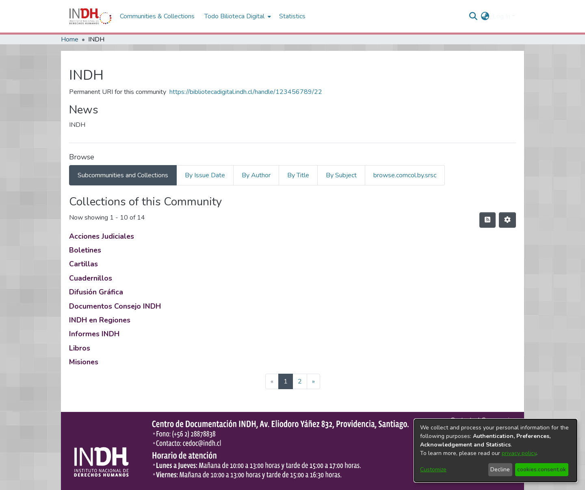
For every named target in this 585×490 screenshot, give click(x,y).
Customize (433, 469)
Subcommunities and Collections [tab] (123, 175)
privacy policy (519, 453)
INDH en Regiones (99, 320)
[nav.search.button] (473, 16)
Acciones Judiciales (101, 236)
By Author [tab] (256, 175)
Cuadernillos (90, 278)
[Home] (90, 16)
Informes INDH (94, 334)
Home (69, 39)
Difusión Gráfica (96, 292)
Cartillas (83, 264)
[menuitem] (485, 16)
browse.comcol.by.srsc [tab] (404, 175)
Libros (79, 348)
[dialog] (495, 450)
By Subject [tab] (341, 175)
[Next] (313, 381)
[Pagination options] (507, 220)
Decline (500, 469)
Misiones (83, 362)
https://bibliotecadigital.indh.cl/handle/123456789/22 (245, 91)
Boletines (85, 250)
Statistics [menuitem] (292, 16)
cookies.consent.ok (541, 469)
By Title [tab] (298, 175)
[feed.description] (487, 220)
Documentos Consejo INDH (115, 306)
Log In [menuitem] (501, 16)
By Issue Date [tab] (205, 175)
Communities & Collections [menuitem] (157, 16)
